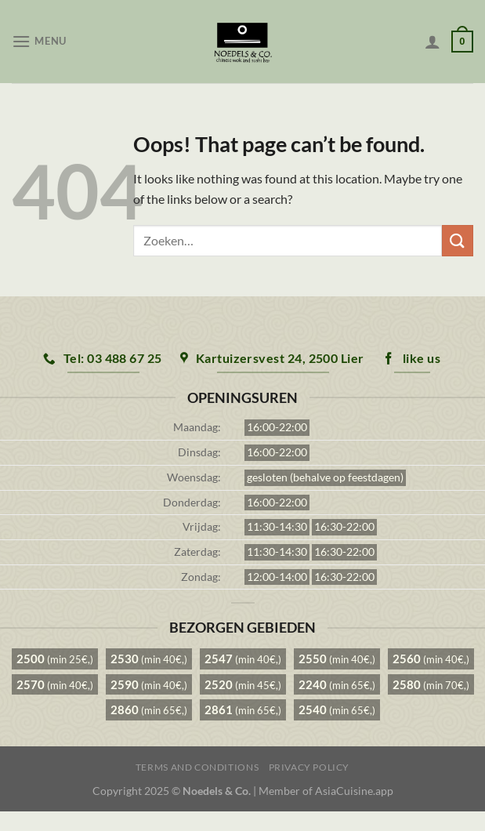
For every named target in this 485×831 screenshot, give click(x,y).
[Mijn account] (432, 41)
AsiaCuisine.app (354, 790)
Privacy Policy (309, 767)
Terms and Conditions (197, 767)
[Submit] (457, 240)
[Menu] (39, 41)
